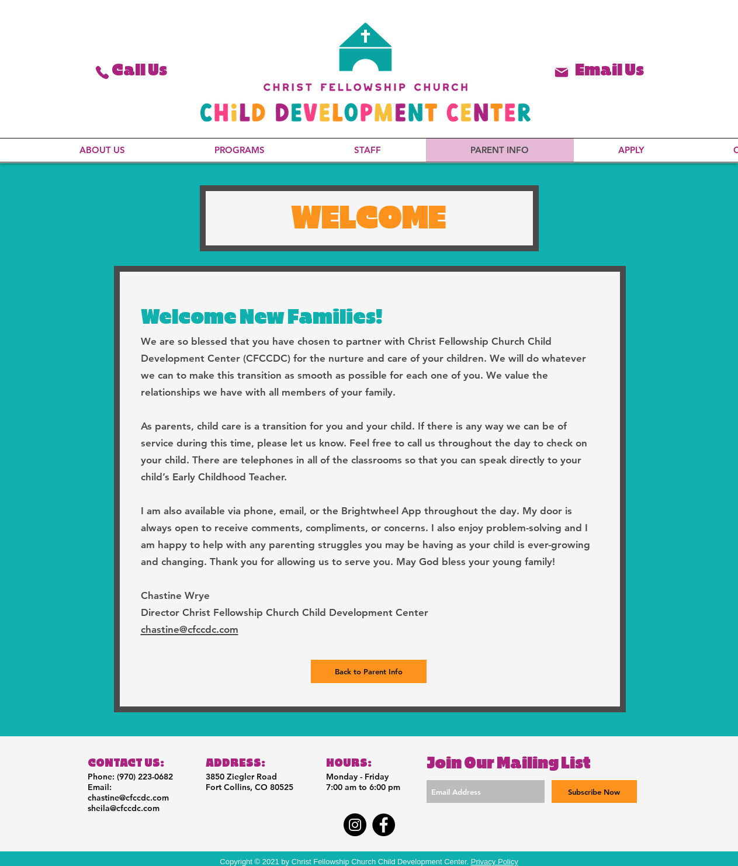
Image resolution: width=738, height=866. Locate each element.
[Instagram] (355, 824)
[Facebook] (383, 824)
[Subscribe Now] (594, 791)
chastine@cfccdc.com (128, 797)
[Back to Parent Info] (369, 671)
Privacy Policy (494, 861)
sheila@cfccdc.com (124, 808)
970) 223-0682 (146, 776)
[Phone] (102, 72)
